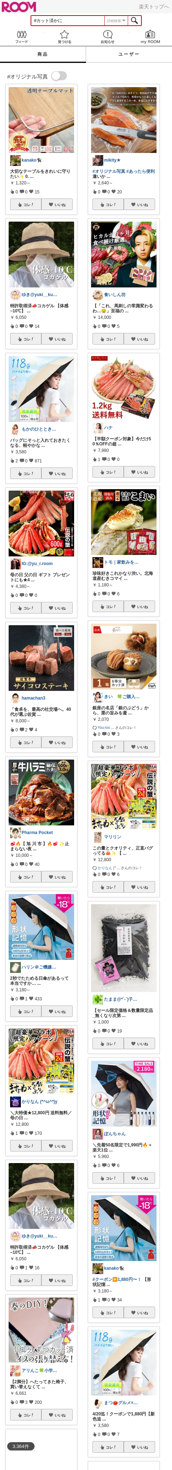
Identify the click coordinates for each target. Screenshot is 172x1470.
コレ (28, 204)
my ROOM (150, 37)
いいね (60, 204)
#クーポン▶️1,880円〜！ (116, 1279)
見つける (64, 37)
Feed (21, 37)
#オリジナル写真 (108, 171)
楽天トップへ (154, 6)
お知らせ (107, 37)
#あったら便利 (140, 171)
